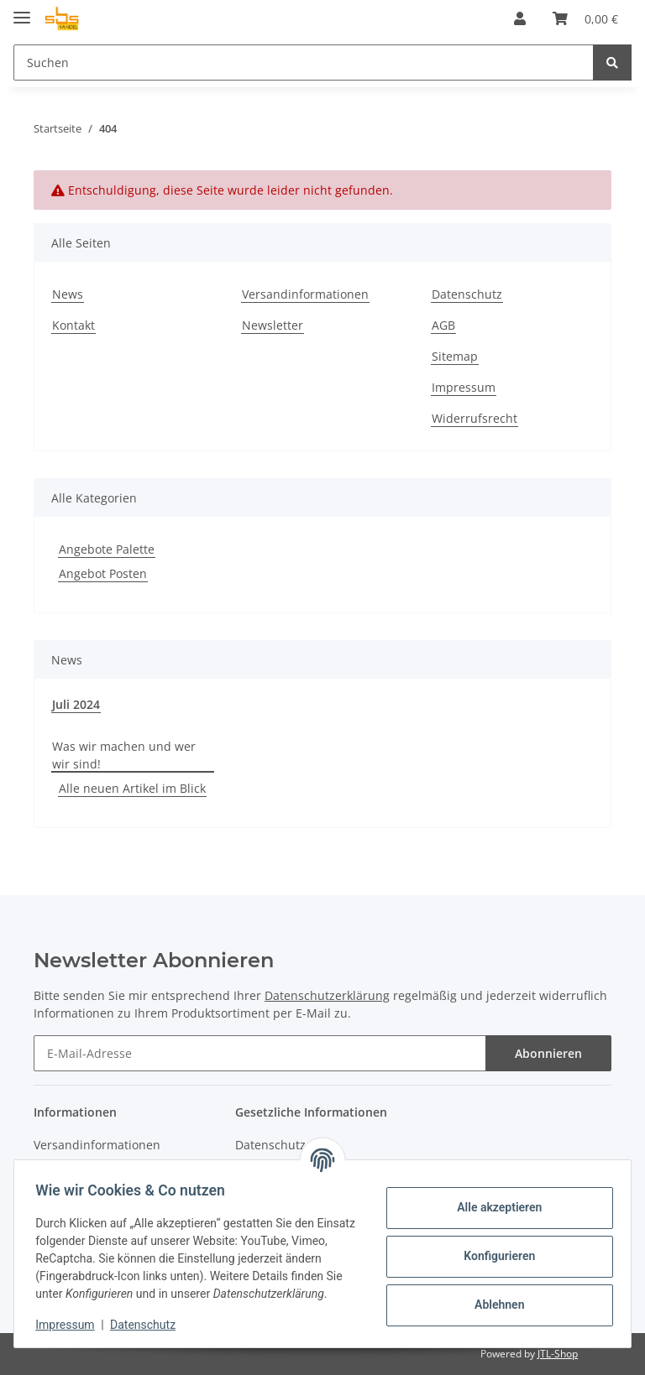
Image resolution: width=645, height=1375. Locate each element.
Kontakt (73, 325)
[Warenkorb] (585, 18)
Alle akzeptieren (493, 1199)
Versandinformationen (305, 294)
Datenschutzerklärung (327, 995)
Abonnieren (548, 1053)
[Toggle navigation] (21, 10)
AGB (443, 325)
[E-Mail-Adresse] (260, 1053)
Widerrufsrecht (474, 418)
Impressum (464, 387)
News (67, 294)
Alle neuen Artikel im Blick (132, 788)
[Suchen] (303, 62)
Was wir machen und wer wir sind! (124, 755)
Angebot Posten (103, 573)
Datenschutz (467, 294)
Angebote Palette (107, 549)
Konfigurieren (493, 1247)
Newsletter (272, 325)
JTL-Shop (558, 1353)
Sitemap (455, 356)
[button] (520, 18)
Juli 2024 (76, 704)
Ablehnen (493, 1296)
